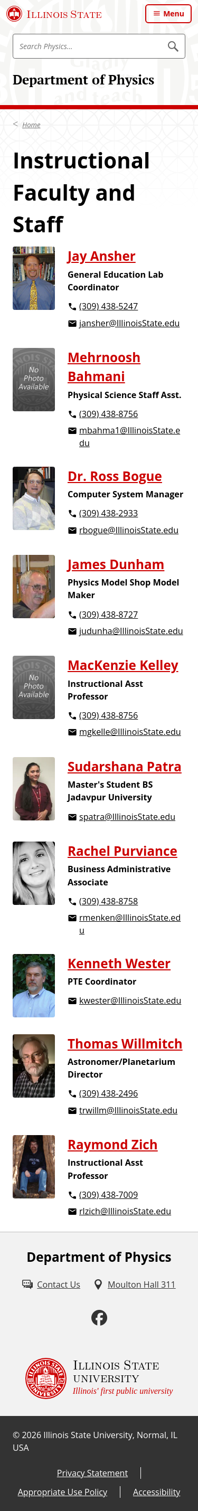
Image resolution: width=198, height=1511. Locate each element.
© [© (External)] (16, 1435)
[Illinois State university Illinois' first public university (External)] (99, 1378)
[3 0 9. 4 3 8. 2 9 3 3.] (125, 514)
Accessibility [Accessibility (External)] (156, 1492)
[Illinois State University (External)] (54, 13)
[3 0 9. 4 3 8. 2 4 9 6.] (126, 1094)
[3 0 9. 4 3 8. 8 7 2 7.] (126, 615)
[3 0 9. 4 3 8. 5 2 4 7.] (126, 307)
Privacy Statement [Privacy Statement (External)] (92, 1473)
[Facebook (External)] (99, 1318)
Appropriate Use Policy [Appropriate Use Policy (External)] (62, 1492)
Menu (173, 13)
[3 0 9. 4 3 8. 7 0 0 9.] (126, 1195)
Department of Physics (83, 79)
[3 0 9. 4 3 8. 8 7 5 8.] (126, 902)
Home (31, 124)
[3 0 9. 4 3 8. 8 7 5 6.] (126, 415)
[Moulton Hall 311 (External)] (134, 1284)
